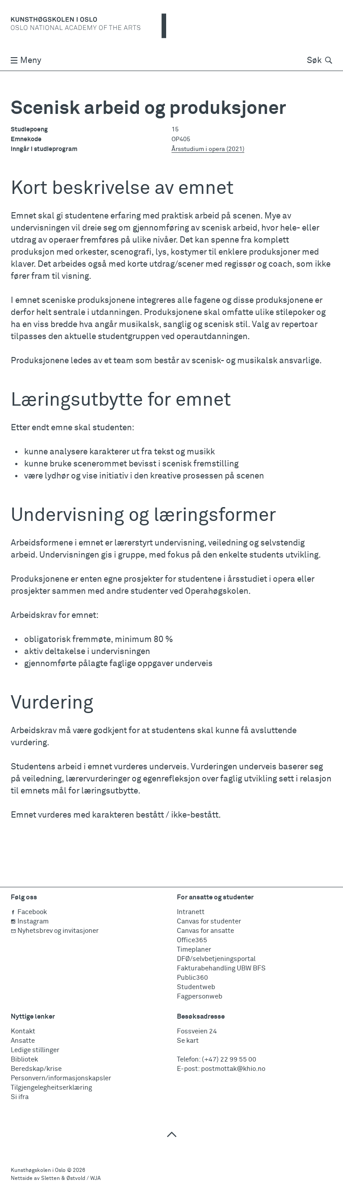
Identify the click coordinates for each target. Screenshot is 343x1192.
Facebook (29, 912)
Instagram (30, 921)
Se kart (188, 1040)
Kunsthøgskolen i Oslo (38, 1170)
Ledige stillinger (35, 1050)
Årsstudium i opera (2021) (208, 149)
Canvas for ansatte (205, 931)
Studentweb (196, 987)
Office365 (192, 940)
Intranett (191, 912)
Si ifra (20, 1097)
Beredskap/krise (36, 1069)
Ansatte (23, 1040)
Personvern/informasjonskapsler (61, 1078)
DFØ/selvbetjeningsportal (216, 959)
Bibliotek (24, 1059)
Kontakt (23, 1031)
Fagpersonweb (199, 996)
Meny (26, 60)
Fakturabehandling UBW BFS (221, 968)
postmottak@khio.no (233, 1069)
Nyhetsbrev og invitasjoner (55, 931)
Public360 (192, 977)
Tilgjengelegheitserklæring (51, 1087)
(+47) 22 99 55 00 (229, 1059)
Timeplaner (194, 949)
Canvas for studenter (209, 921)
